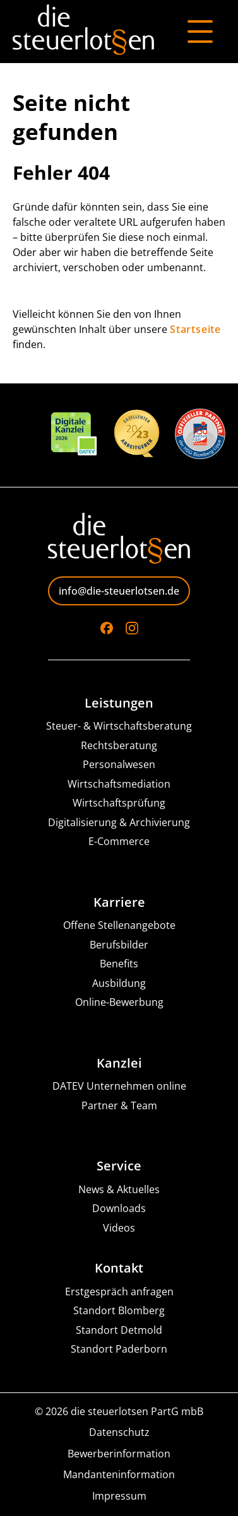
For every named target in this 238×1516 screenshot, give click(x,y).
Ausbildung (119, 983)
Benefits (119, 964)
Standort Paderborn (119, 1349)
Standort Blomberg (119, 1311)
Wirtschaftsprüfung (119, 803)
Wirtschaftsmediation (119, 784)
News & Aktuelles (119, 1190)
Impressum (119, 1496)
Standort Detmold (119, 1330)
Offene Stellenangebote (119, 925)
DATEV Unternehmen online (119, 1086)
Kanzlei (119, 1063)
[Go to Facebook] (106, 628)
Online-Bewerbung (119, 1002)
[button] (22, 1493)
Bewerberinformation (119, 1454)
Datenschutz (119, 1432)
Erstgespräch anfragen (119, 1292)
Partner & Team (119, 1106)
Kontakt (119, 1268)
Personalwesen (119, 765)
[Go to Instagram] (132, 628)
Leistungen (119, 703)
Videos (119, 1228)
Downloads (119, 1209)
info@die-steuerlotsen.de (119, 591)
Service (119, 1166)
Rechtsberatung (119, 746)
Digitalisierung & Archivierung (119, 823)
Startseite (195, 329)
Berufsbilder (119, 945)
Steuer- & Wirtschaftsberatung (119, 726)
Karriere (119, 902)
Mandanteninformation (119, 1475)
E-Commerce (119, 842)
